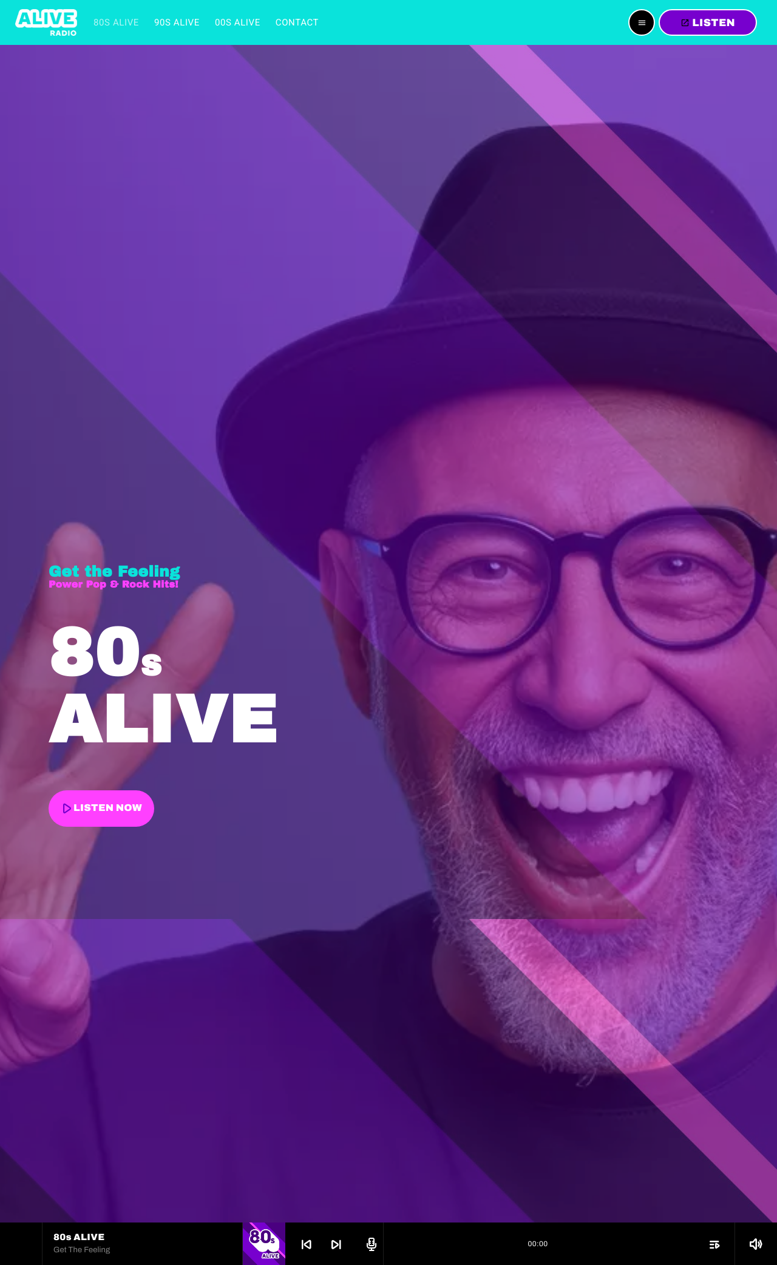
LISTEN (707, 23)
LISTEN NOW (100, 808)
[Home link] (46, 22)
